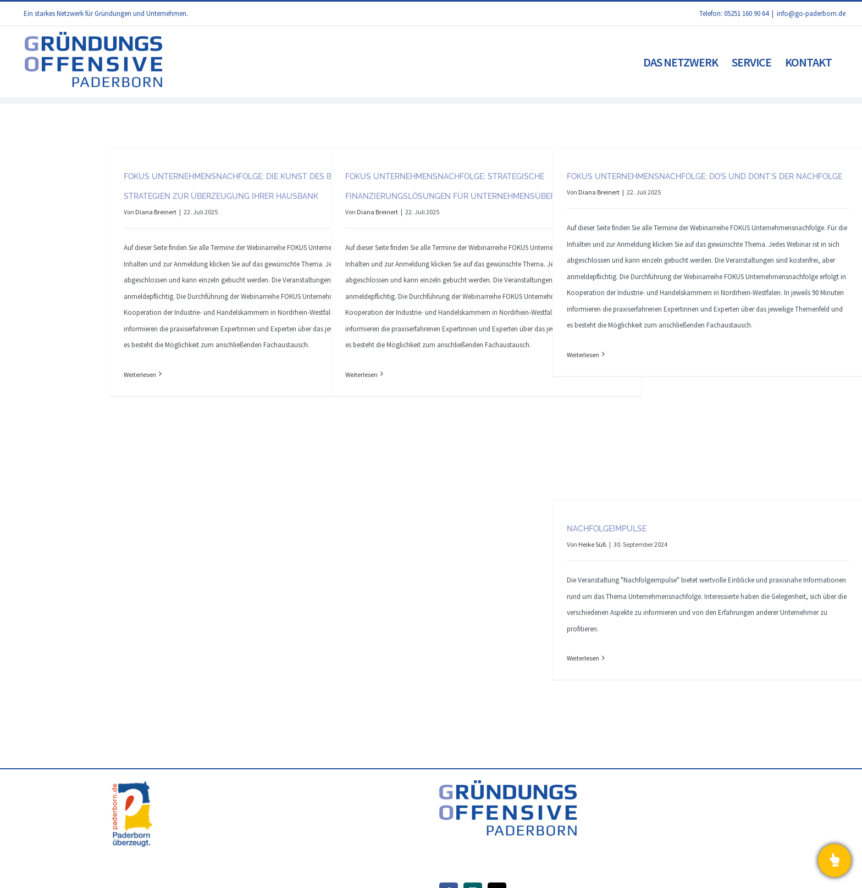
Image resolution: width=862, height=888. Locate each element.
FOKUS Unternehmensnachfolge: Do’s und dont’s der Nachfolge (704, 176)
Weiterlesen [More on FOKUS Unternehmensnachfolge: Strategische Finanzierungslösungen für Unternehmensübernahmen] (361, 374)
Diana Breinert (155, 212)
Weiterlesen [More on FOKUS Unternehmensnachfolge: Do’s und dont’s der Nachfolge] (583, 355)
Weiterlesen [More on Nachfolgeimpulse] (583, 658)
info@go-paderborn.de (811, 13)
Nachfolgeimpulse (606, 528)
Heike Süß (592, 544)
